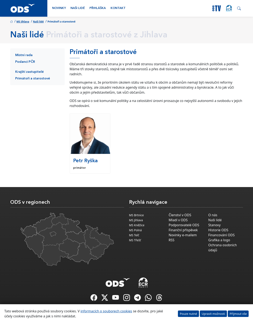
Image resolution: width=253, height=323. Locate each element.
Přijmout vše (238, 314)
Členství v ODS (180, 215)
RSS (172, 240)
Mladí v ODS (178, 220)
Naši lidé (77, 8)
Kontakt (118, 8)
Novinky (59, 8)
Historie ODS (218, 230)
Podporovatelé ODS (184, 225)
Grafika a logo (219, 240)
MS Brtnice (136, 215)
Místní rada (24, 55)
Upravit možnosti (213, 314)
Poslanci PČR (25, 62)
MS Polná (135, 230)
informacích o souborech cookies (106, 311)
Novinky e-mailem (183, 235)
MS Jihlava (22, 21)
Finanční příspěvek (183, 230)
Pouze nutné (188, 314)
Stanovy (214, 225)
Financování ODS (221, 235)
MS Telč (134, 235)
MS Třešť (135, 240)
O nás (212, 215)
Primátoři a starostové (32, 78)
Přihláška (97, 8)
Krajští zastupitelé (29, 72)
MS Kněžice (137, 225)
